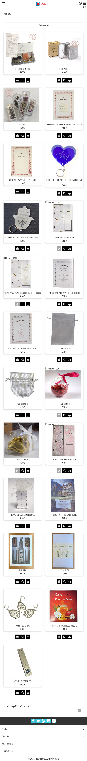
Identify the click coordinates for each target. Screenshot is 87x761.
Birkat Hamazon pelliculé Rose (64, 459)
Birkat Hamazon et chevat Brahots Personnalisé (64, 124)
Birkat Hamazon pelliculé (64, 237)
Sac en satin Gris (64, 348)
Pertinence (44, 25)
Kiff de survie (64, 570)
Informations (7, 750)
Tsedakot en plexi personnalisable (22, 514)
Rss (43, 721)
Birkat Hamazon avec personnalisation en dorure (22, 293)
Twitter (38, 721)
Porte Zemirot (64, 69)
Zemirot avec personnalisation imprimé (22, 348)
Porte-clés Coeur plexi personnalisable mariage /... (64, 181)
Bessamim (22, 124)
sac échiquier (22, 403)
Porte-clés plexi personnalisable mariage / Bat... (22, 237)
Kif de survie (22, 570)
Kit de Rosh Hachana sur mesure (64, 625)
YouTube (48, 721)
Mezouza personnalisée (22, 681)
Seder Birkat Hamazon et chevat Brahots (22, 180)
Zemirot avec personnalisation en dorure (64, 293)
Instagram (54, 721)
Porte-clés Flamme (23, 625)
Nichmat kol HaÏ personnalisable (64, 514)
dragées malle (22, 459)
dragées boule (64, 403)
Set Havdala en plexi (22, 69)
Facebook (33, 721)
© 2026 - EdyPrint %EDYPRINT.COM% (43, 758)
